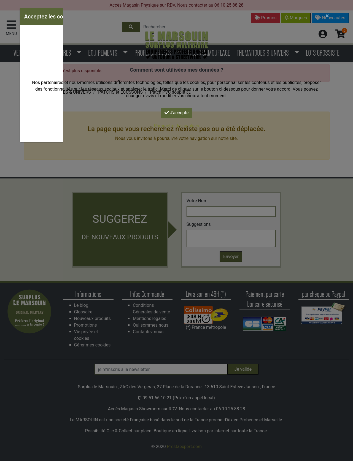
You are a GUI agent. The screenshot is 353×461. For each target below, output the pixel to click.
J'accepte (177, 112)
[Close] (327, 15)
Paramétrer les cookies (176, 125)
